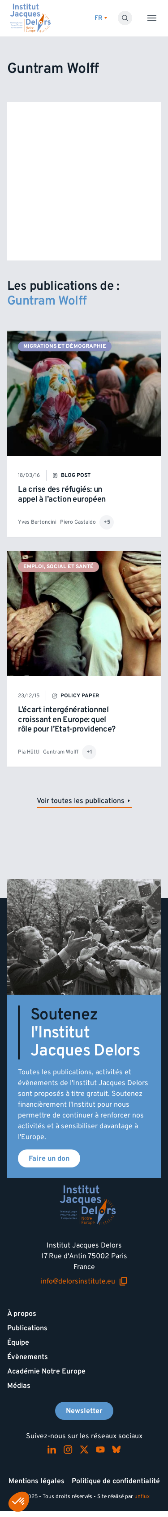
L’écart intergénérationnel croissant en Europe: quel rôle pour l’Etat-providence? (67, 719)
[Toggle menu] (152, 18)
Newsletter (84, 1411)
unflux (142, 1496)
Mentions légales (37, 1481)
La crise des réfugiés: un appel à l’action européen (62, 494)
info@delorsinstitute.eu (84, 1281)
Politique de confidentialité (116, 1481)
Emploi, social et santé (58, 566)
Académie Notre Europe (46, 1371)
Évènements (27, 1357)
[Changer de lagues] (101, 18)
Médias (18, 1386)
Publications (27, 1328)
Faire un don (49, 1158)
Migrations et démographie (64, 346)
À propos (21, 1314)
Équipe (18, 1342)
